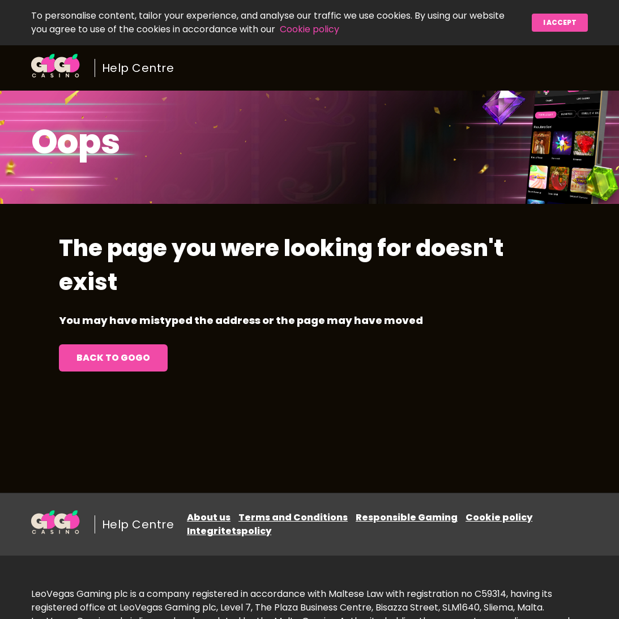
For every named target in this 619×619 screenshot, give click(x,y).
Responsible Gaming (407, 517)
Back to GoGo (113, 357)
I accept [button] (560, 22)
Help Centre (138, 68)
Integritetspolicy (229, 530)
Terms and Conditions (293, 517)
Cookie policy (309, 29)
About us (208, 517)
